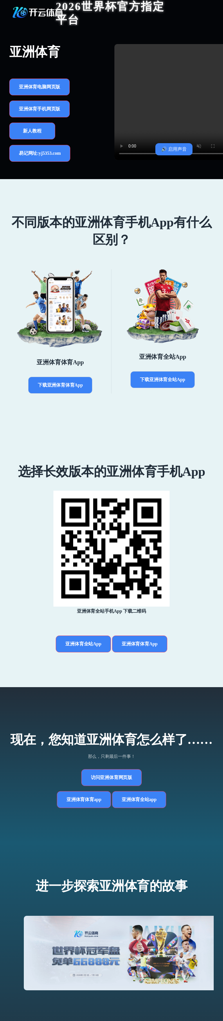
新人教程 (32, 130)
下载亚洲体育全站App (162, 379)
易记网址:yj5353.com (40, 153)
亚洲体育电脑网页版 (39, 86)
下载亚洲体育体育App (60, 385)
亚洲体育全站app (139, 799)
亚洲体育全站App (83, 643)
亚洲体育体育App (140, 643)
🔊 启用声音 (174, 149)
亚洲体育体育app (83, 799)
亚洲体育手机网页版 (39, 108)
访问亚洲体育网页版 (111, 777)
